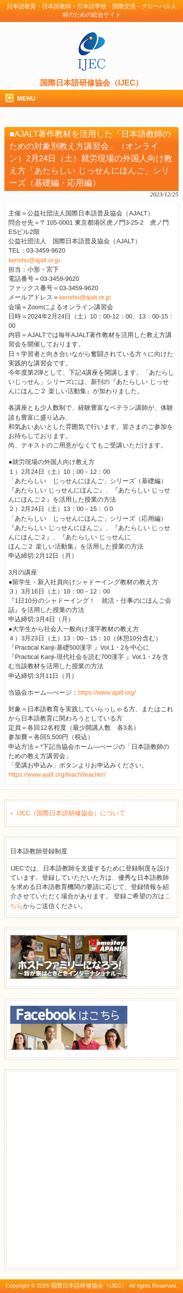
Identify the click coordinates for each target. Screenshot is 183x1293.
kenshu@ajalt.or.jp (34, 260)
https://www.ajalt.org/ (107, 692)
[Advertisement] (91, 1168)
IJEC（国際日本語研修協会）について (71, 813)
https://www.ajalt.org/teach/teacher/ (56, 774)
